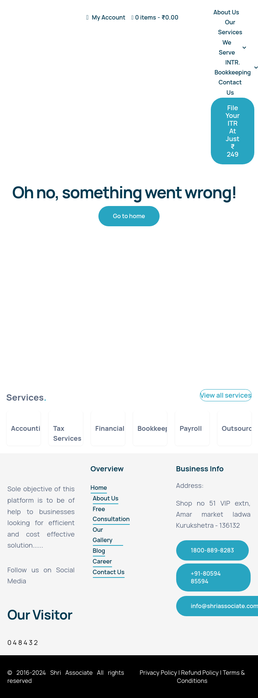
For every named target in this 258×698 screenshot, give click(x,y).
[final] (27, 10)
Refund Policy (200, 673)
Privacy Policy (158, 673)
